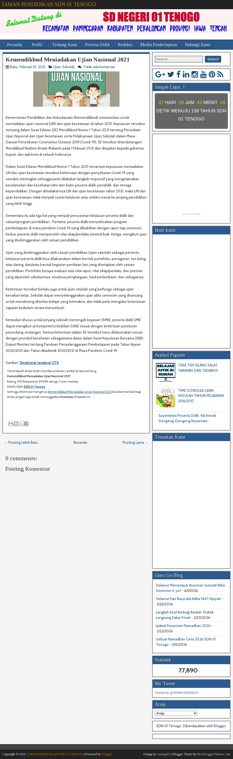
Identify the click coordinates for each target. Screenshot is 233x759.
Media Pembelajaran (159, 44)
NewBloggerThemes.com (213, 754)
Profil (37, 44)
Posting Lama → (135, 442)
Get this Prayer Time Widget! (191, 214)
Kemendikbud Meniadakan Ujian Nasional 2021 (67, 59)
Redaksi (125, 44)
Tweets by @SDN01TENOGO (176, 693)
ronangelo (163, 754)
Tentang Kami (64, 44)
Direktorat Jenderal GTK (39, 363)
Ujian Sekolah (64, 67)
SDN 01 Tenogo (34, 387)
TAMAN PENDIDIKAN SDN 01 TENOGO (48, 4)
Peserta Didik (97, 44)
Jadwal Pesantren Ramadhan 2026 (183, 625)
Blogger (220, 726)
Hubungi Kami (197, 44)
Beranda (14, 44)
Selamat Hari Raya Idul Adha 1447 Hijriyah (188, 599)
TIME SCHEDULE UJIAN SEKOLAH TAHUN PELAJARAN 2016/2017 (201, 395)
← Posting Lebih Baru (21, 442)
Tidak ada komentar (99, 67)
